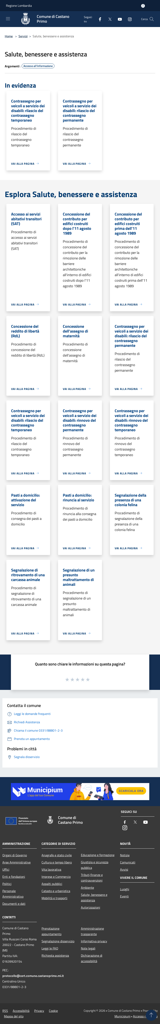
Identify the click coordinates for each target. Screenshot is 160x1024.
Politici (7, 883)
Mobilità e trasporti (54, 898)
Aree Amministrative (16, 862)
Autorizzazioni (90, 907)
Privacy (39, 1010)
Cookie (53, 1010)
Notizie (125, 855)
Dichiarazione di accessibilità (91, 958)
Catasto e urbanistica (56, 891)
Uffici (5, 869)
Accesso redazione (145, 1016)
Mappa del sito (13, 1016)
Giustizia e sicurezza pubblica (94, 865)
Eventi (124, 896)
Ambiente (87, 887)
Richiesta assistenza (55, 955)
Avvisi (124, 869)
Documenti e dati (13, 903)
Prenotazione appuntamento (51, 931)
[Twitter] (108, 19)
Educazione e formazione (97, 855)
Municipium (122, 1016)
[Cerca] (151, 19)
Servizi (23, 36)
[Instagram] (128, 19)
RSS (5, 1010)
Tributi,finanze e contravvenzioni (92, 877)
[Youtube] (118, 19)
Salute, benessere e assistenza (94, 897)
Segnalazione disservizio (58, 941)
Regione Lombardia (19, 5)
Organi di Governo (14, 855)
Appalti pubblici (52, 883)
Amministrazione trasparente (92, 931)
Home (9, 36)
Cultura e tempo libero (57, 862)
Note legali (88, 948)
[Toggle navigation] (8, 18)
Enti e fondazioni (13, 876)
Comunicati (127, 862)
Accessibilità (21, 1010)
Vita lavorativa (51, 869)
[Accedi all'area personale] (143, 5)
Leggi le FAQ (50, 948)
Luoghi (124, 889)
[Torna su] (151, 1015)
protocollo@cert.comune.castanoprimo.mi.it (33, 975)
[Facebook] (98, 19)
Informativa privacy (94, 941)
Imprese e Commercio (56, 876)
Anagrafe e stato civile (57, 855)
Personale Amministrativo (12, 894)
